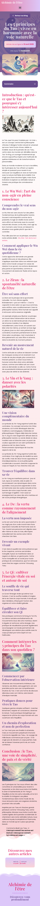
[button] (20, 7)
